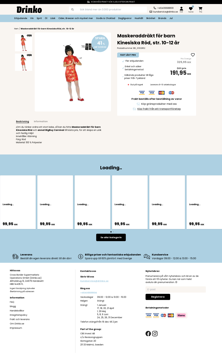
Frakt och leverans (20, 319)
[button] (176, 282)
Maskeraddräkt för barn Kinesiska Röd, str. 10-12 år (47, 28)
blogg (13, 306)
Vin (32, 18)
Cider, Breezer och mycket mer (75, 18)
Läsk (52, 18)
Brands (162, 18)
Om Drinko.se (17, 323)
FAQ (12, 302)
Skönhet (150, 18)
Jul (171, 18)
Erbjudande (20, 18)
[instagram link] (155, 333)
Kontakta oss (88, 271)
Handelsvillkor (17, 310)
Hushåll (139, 18)
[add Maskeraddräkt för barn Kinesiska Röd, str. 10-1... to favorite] (193, 55)
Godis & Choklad (105, 18)
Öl (46, 18)
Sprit (39, 18)
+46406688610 (88, 292)
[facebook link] (148, 333)
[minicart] (201, 9)
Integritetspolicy (18, 315)
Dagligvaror (125, 18)
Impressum (16, 327)
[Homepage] (27, 9)
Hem (16, 28)
